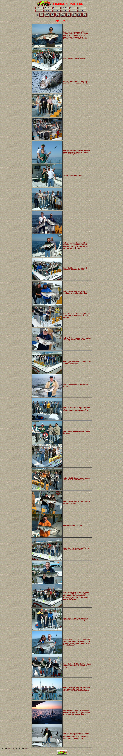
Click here (70, 645)
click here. (76, 248)
